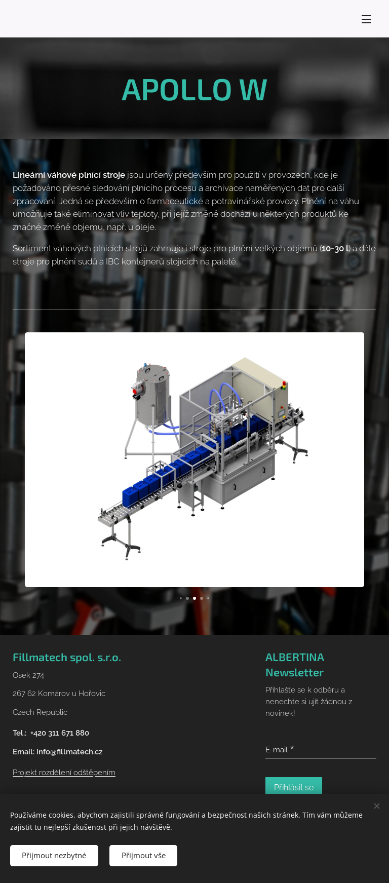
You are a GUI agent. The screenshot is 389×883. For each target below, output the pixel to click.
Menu (366, 19)
